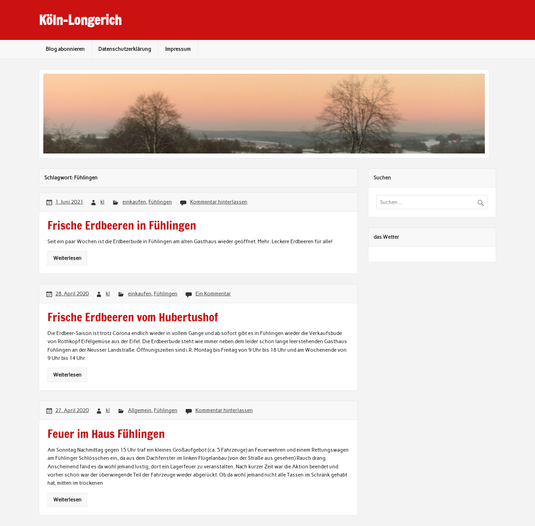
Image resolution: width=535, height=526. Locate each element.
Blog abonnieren (65, 49)
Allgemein (139, 410)
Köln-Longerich (80, 20)
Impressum (178, 49)
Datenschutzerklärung (124, 49)
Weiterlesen (67, 258)
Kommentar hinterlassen (218, 202)
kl (102, 202)
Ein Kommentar (213, 294)
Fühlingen (160, 202)
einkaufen (134, 202)
